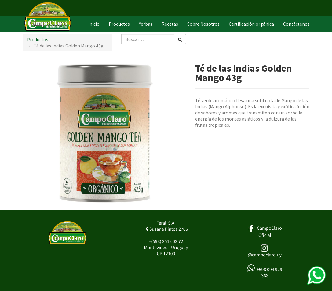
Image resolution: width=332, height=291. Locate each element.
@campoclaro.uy (265, 255)
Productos (37, 39)
